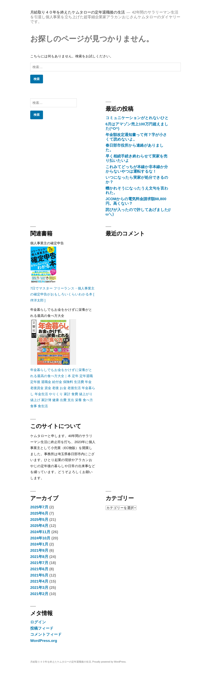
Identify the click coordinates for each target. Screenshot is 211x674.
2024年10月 (40, 538)
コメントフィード (46, 634)
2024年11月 (40, 532)
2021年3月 (39, 587)
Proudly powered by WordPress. (109, 661)
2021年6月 (39, 569)
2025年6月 (39, 513)
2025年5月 (39, 519)
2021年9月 (39, 550)
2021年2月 (39, 594)
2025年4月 (39, 526)
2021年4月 (39, 581)
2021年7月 (39, 563)
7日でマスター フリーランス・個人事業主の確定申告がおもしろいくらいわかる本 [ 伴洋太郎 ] (62, 294)
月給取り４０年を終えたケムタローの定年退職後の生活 (77, 12)
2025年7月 (39, 507)
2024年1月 (39, 544)
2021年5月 (39, 575)
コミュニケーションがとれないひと (137, 118)
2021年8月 (39, 557)
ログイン (38, 622)
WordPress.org (43, 641)
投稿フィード (41, 628)
